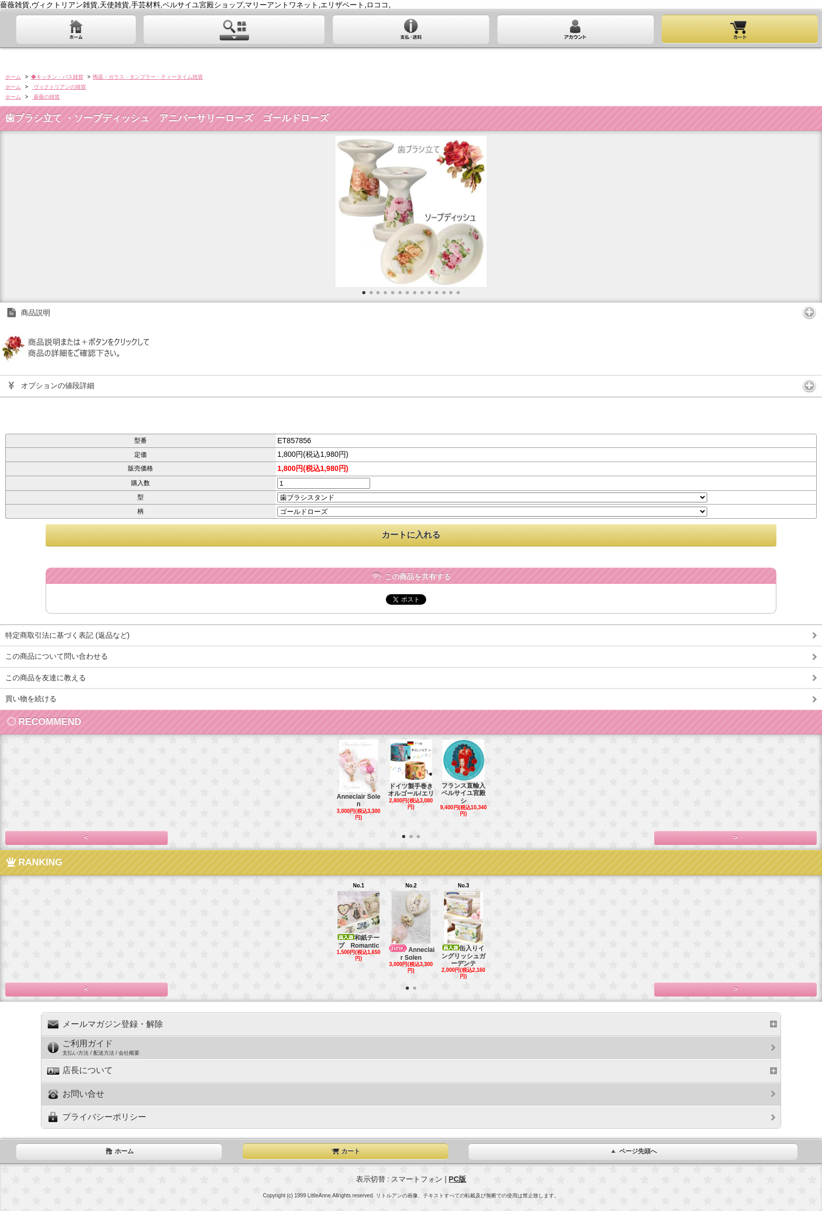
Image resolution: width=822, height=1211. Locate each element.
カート (345, 1151)
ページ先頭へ (633, 1151)
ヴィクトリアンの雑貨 (59, 87)
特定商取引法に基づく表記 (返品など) (67, 635)
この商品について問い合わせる (56, 656)
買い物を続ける (31, 698)
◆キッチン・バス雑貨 (57, 77)
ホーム (13, 77)
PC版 (457, 1179)
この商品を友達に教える (45, 677)
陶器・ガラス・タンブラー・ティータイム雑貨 (148, 77)
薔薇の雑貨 (46, 97)
